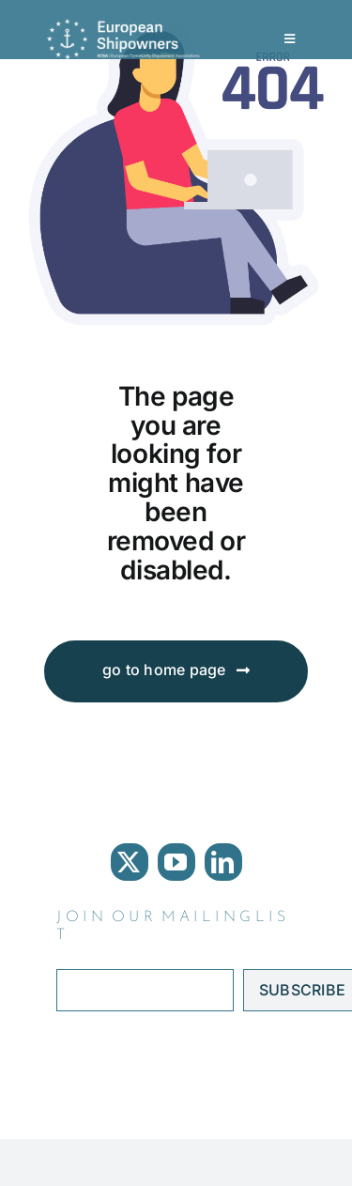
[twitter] (129, 862)
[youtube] (176, 862)
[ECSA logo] (127, 26)
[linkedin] (223, 862)
